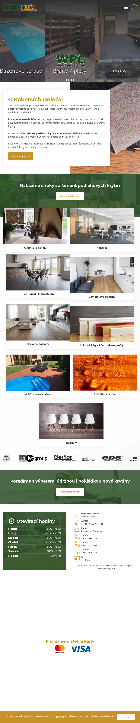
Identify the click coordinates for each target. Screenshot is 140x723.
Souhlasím (126, 717)
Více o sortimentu (70, 196)
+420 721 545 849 (89, 545)
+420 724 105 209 (89, 552)
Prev (3, 41)
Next (136, 41)
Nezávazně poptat (70, 491)
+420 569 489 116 (89, 538)
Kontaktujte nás (21, 156)
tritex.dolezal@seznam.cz (92, 531)
